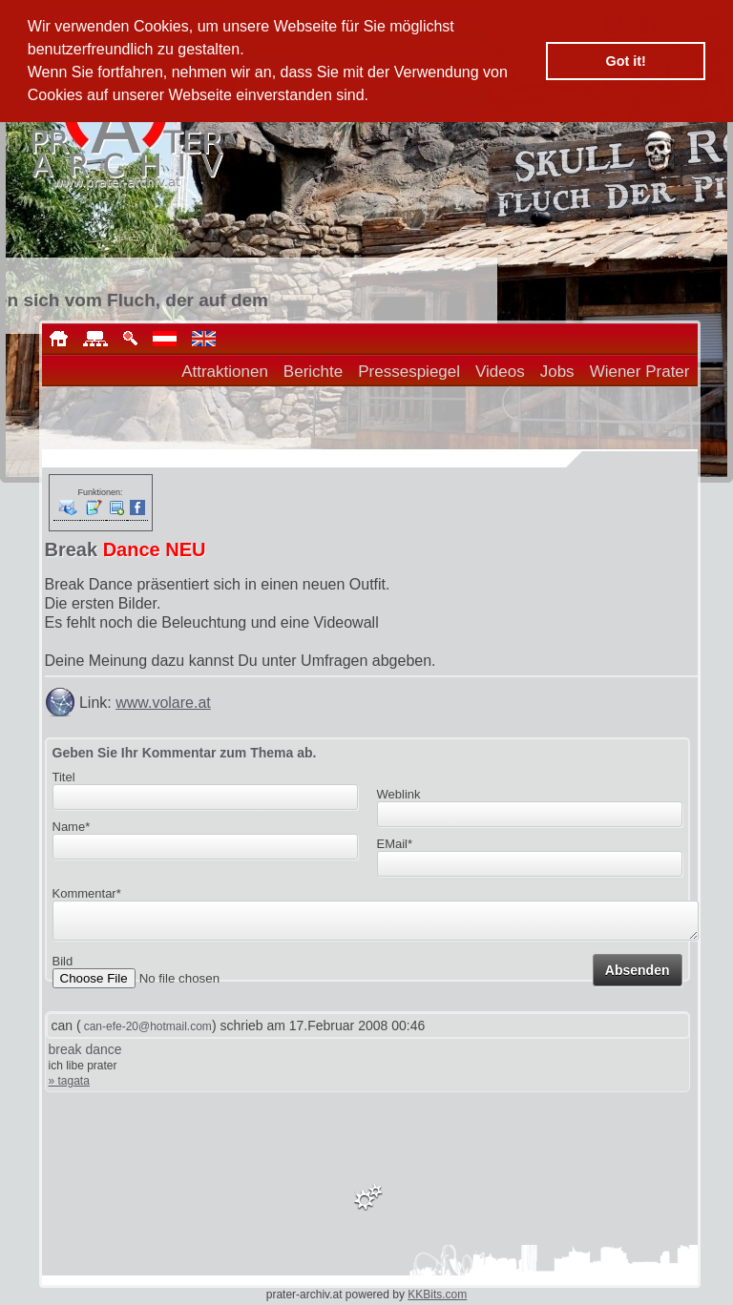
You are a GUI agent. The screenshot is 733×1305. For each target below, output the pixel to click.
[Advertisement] (454, 502)
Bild (62, 967)
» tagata (69, 1081)
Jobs (557, 371)
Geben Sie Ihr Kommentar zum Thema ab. (184, 752)
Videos (500, 371)
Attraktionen (224, 371)
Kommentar (86, 893)
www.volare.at (163, 702)
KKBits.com (437, 1294)
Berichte (313, 371)
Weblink (399, 794)
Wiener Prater (640, 371)
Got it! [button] (626, 61)
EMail (395, 844)
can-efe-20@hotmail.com (148, 1026)
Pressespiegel (409, 371)
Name (71, 826)
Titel (63, 777)
